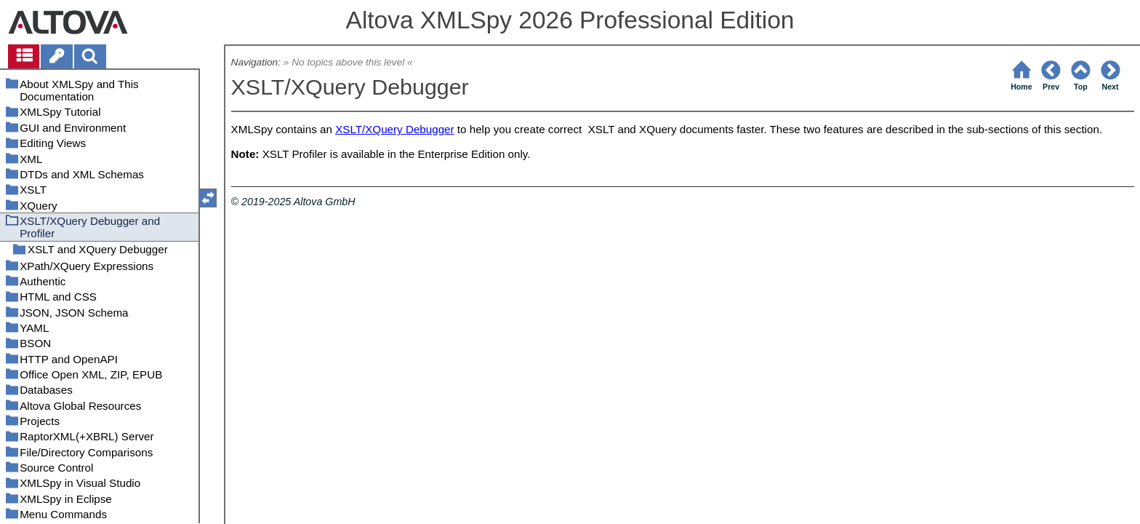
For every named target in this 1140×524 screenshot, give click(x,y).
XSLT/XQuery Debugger (394, 129)
